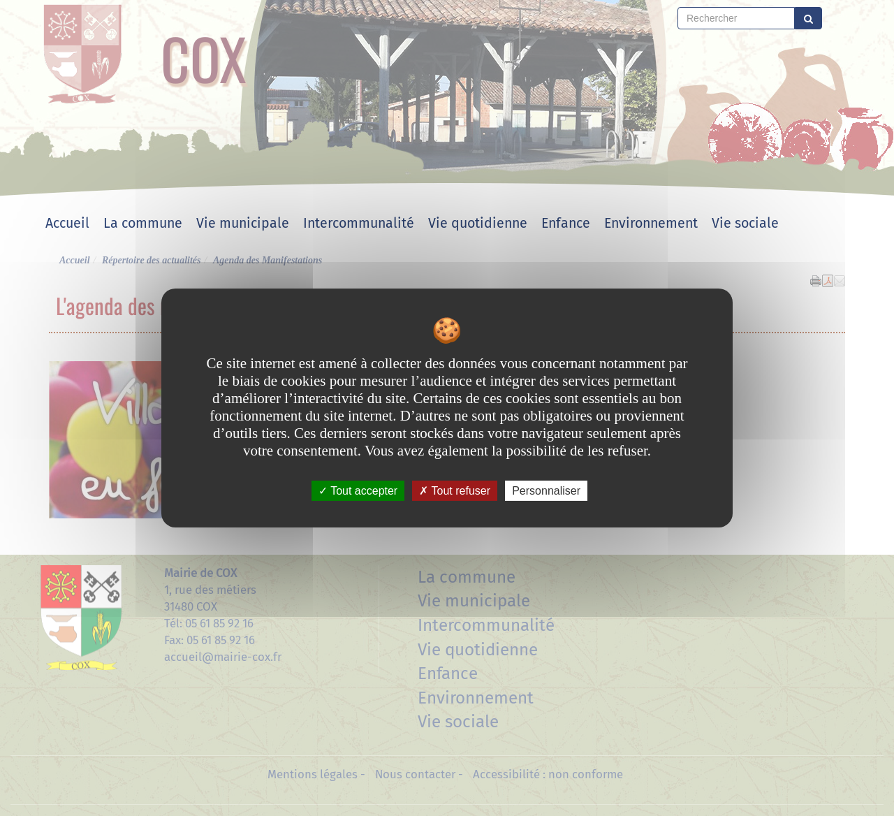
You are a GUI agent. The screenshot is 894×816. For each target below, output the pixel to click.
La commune (142, 223)
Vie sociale (745, 223)
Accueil (67, 223)
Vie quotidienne (477, 223)
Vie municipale (242, 223)
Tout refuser (454, 491)
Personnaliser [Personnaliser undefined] (546, 491)
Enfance (565, 223)
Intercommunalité (358, 223)
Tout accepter (357, 491)
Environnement (651, 223)
